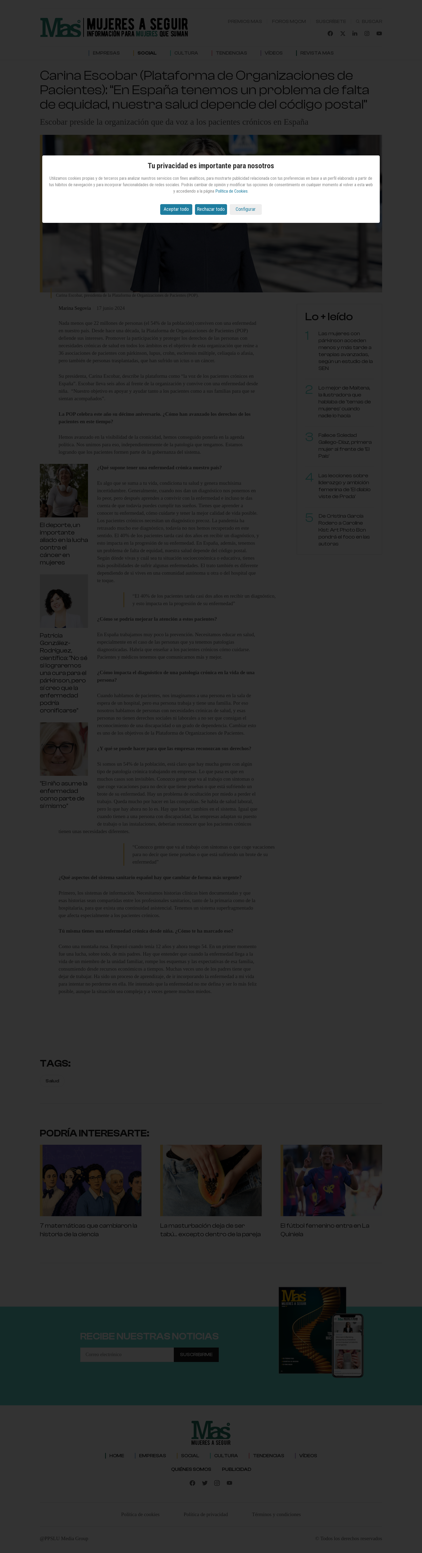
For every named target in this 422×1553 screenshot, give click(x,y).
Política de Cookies (231, 191)
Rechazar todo (211, 209)
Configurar (246, 209)
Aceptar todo (176, 209)
